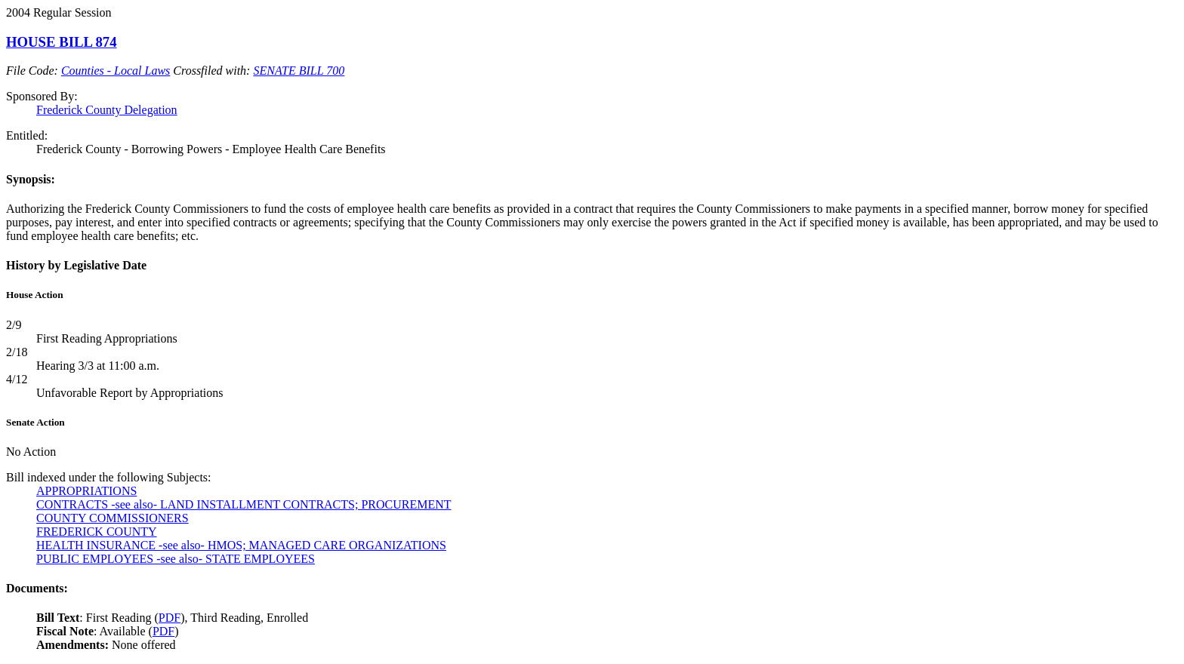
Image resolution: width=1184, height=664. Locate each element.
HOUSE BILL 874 (61, 42)
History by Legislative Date (76, 265)
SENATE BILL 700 (298, 70)
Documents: (37, 588)
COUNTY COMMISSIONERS (112, 518)
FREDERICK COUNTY (96, 531)
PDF (169, 617)
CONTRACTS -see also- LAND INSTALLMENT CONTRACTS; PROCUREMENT (244, 504)
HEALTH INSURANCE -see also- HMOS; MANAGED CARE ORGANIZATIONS (241, 545)
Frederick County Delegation (106, 109)
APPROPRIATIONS (86, 490)
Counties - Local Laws (115, 70)
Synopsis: (30, 179)
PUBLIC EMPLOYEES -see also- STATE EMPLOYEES (175, 558)
